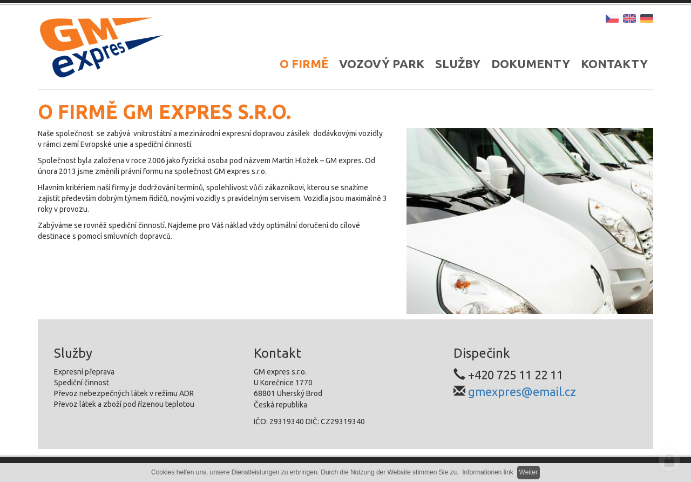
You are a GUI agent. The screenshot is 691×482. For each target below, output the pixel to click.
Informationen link (487, 472)
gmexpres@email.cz (522, 391)
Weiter (528, 472)
